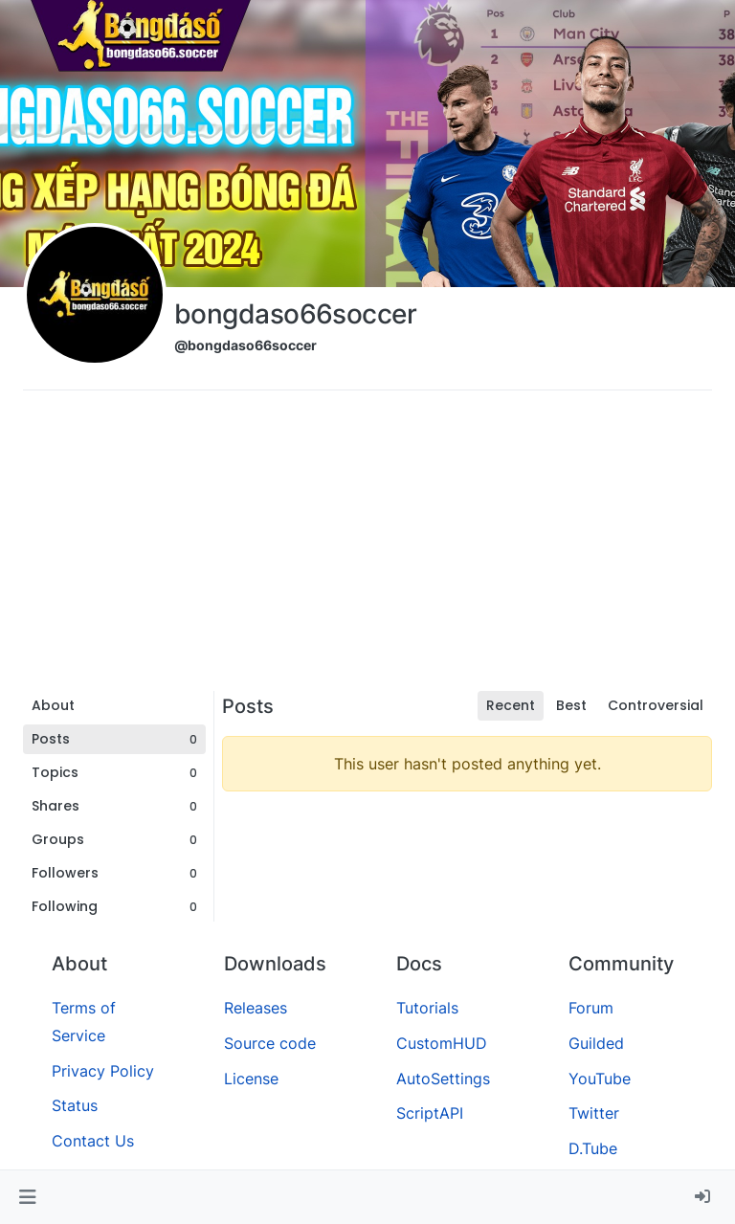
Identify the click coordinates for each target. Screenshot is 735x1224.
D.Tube (592, 1148)
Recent (510, 705)
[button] (27, 1197)
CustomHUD (441, 1043)
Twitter (593, 1113)
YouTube (599, 1078)
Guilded (596, 1043)
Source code (270, 1043)
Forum (590, 1007)
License (251, 1078)
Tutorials (427, 1007)
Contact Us (93, 1140)
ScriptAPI (429, 1113)
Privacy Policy (103, 1070)
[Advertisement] (367, 547)
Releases (255, 1007)
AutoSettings (443, 1078)
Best (571, 705)
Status (75, 1105)
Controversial (655, 705)
